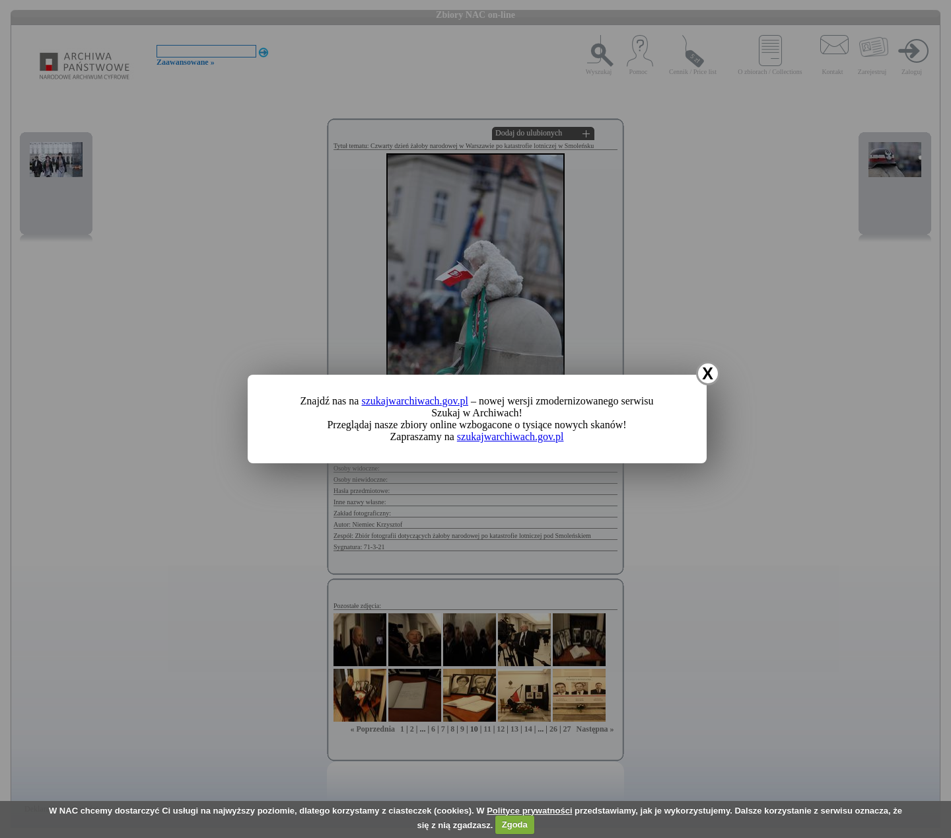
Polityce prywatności (529, 811)
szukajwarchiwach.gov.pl (414, 400)
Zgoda (515, 824)
